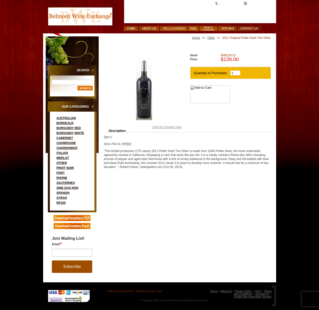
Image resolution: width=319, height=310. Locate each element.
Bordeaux (65, 123)
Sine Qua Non (68, 188)
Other (62, 163)
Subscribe (72, 266)
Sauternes (66, 183)
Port (61, 173)
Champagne (66, 143)
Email (56, 244)
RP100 (61, 203)
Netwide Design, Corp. (149, 291)
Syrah (62, 198)
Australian (66, 118)
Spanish (63, 193)
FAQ (258, 291)
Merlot (63, 158)
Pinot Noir (65, 168)
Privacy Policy (243, 291)
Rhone (62, 178)
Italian (62, 153)
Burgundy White (70, 133)
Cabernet (65, 138)
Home (196, 38)
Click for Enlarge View (167, 127)
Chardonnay (67, 148)
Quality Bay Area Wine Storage (253, 296)
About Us (226, 291)
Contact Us (262, 293)
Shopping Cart (258, 3)
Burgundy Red (69, 128)
